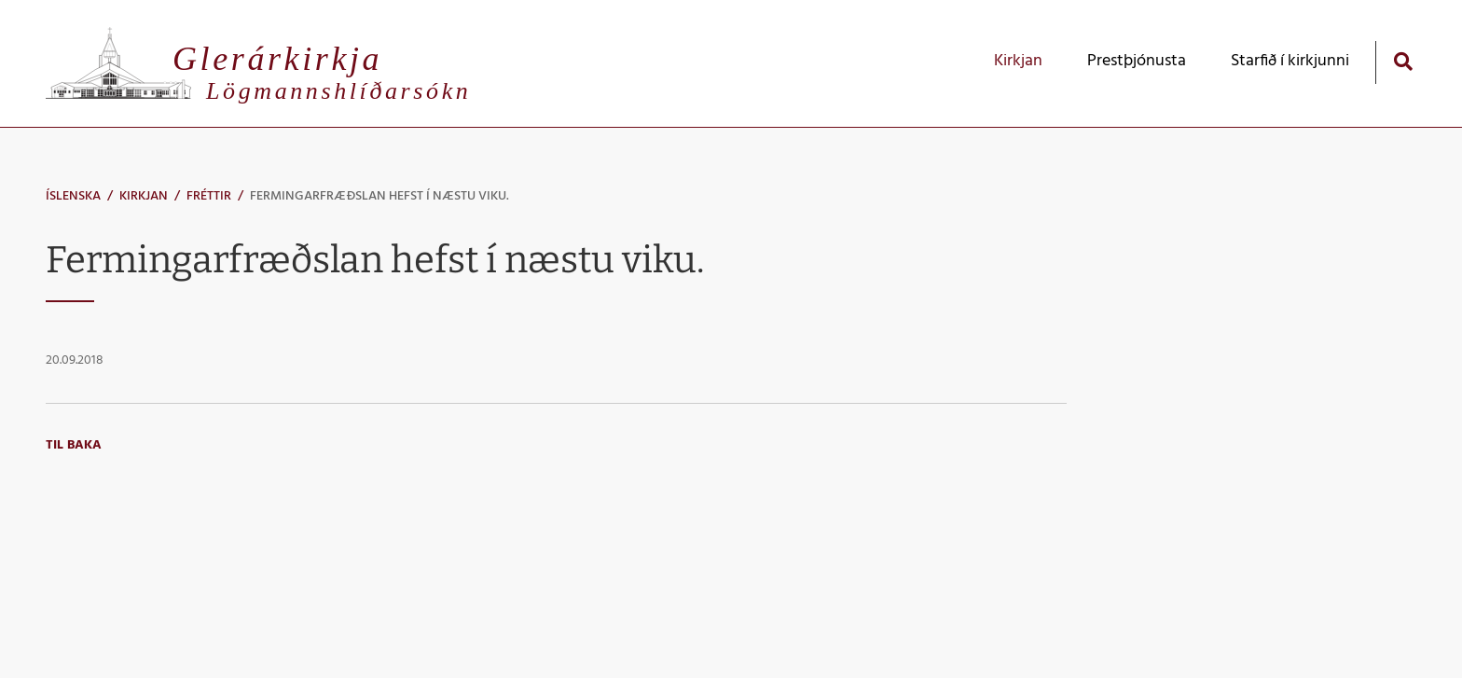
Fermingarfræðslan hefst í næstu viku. (379, 196)
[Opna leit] (1402, 61)
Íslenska (73, 196)
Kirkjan (143, 196)
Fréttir (208, 196)
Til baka (74, 445)
